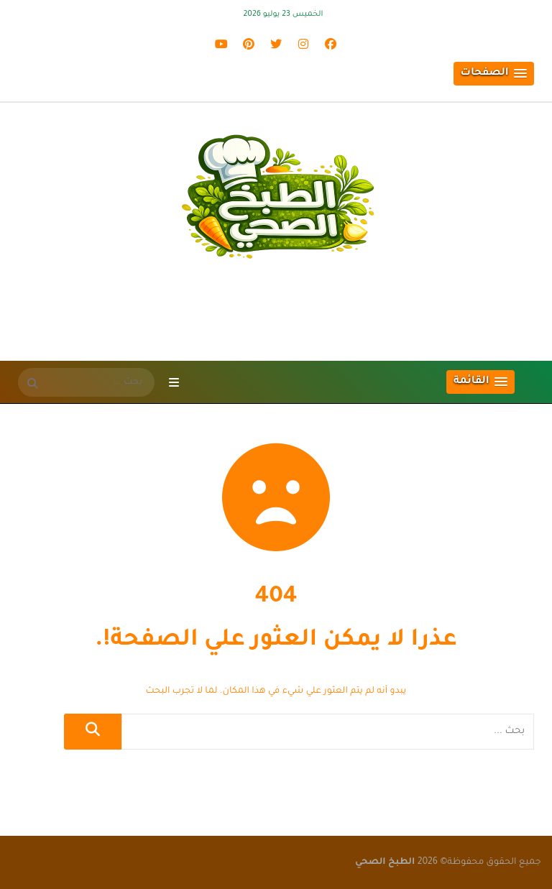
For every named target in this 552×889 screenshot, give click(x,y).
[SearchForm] (32, 385)
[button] (494, 74)
